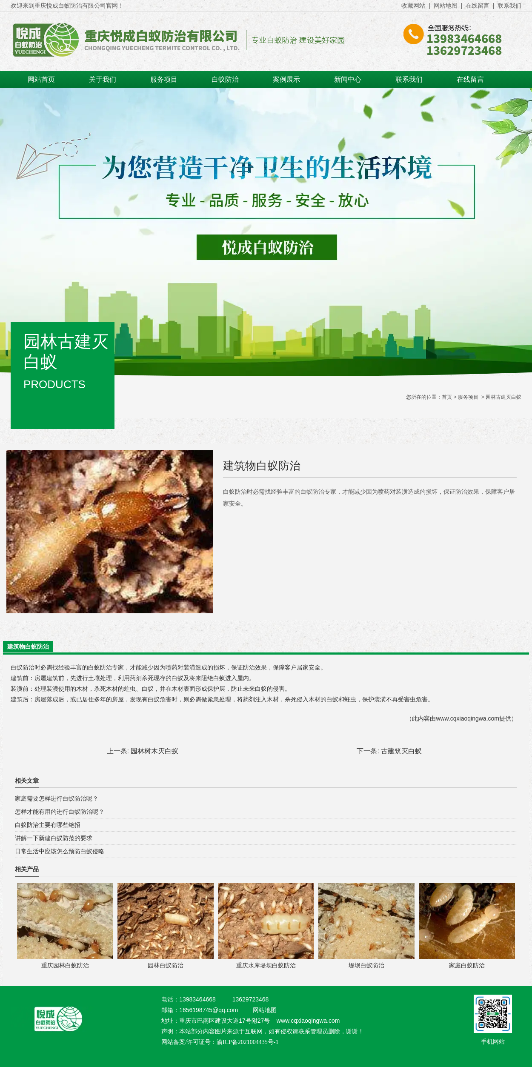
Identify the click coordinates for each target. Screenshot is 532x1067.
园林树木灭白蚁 (154, 751)
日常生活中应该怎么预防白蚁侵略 (59, 851)
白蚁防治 (225, 79)
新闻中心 (347, 79)
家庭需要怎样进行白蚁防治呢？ (56, 798)
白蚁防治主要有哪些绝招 (47, 824)
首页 (447, 397)
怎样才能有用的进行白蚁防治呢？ (59, 811)
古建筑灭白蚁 (401, 751)
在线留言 (477, 5)
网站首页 (41, 79)
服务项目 (163, 79)
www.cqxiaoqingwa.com (467, 718)
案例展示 (286, 79)
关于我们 (102, 79)
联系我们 (509, 5)
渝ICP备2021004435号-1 (247, 1042)
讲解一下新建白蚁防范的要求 (53, 838)
